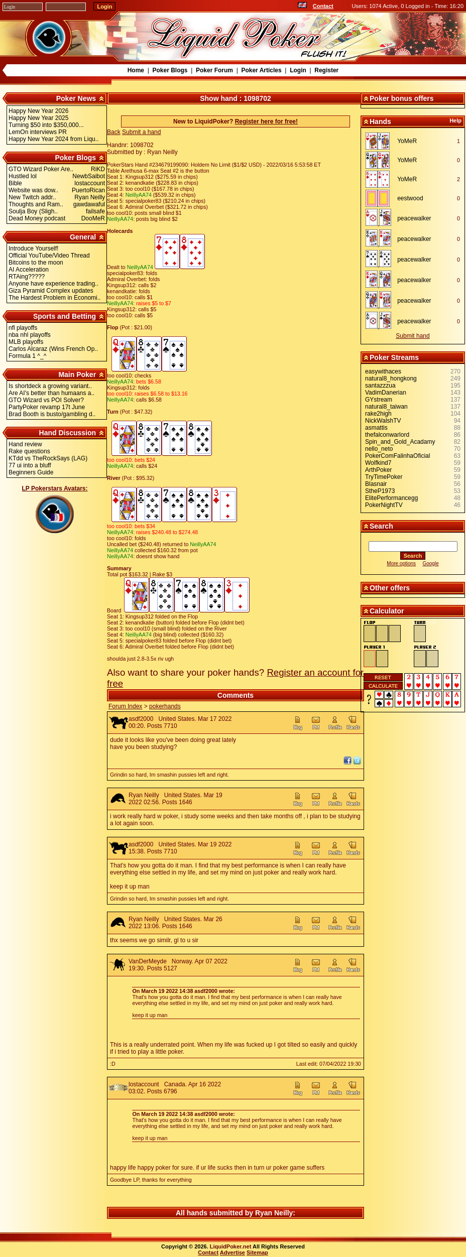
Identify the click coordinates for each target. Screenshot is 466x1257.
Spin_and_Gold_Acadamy (400, 441)
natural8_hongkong (391, 378)
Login (298, 70)
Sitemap (257, 1252)
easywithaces (383, 371)
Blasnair (376, 483)
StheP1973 (380, 490)
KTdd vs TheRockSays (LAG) (48, 458)
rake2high (378, 413)
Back (114, 132)
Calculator (387, 611)
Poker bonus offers (402, 98)
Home (136, 70)
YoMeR (407, 141)
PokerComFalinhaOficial (397, 455)
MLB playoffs (26, 341)
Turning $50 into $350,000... (46, 125)
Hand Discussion (67, 433)
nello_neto (379, 448)
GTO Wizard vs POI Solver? (46, 400)
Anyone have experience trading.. (53, 283)
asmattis (376, 427)
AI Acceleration (29, 269)
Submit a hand (141, 132)
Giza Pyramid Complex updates (51, 290)
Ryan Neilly (144, 795)
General (83, 237)
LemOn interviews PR (38, 132)
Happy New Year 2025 (38, 117)
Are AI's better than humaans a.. (51, 393)
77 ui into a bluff (30, 465)
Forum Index (125, 706)
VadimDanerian (385, 392)
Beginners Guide (31, 472)
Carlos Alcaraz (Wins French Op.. (53, 348)
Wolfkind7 (378, 462)
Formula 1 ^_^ (27, 355)
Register (326, 70)
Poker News (76, 98)
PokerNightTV (384, 505)
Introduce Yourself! (33, 248)
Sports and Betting (64, 316)
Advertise (232, 1252)
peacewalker (414, 218)
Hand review (25, 444)
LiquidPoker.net (231, 1246)
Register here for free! (266, 121)
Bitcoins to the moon (36, 262)
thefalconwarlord (387, 434)
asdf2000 (141, 718)
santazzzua (380, 385)
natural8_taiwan (386, 406)
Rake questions (29, 451)
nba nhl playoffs (30, 334)
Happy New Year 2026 (38, 110)
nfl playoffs (23, 327)
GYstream (378, 399)
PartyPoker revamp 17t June (47, 407)
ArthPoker (378, 469)
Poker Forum (214, 70)
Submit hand (412, 335)
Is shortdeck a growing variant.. (50, 386)
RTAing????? (27, 276)
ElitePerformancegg (391, 497)
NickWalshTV (383, 420)
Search (381, 526)
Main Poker (77, 374)
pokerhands (165, 706)
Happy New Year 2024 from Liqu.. (53, 139)
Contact (323, 6)
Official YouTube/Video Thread (49, 255)
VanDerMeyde (148, 961)
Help (455, 120)
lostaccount (144, 1084)
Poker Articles (261, 70)
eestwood (410, 198)
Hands (380, 121)
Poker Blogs (169, 70)
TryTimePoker (383, 476)
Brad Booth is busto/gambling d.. (52, 414)
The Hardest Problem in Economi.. (54, 297)
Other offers (390, 588)
